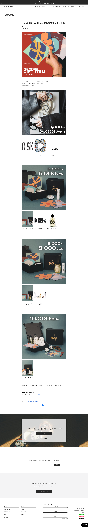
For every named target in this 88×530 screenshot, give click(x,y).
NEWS (53, 6)
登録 (57, 464)
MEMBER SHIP (58, 6)
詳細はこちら (44, 433)
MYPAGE (64, 6)
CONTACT (72, 6)
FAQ (68, 6)
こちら (46, 438)
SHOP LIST (48, 6)
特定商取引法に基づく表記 (79, 510)
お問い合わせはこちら (44, 491)
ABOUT (36, 6)
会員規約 (82, 512)
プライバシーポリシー (80, 508)
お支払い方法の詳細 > (65, 518)
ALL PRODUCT (42, 6)
